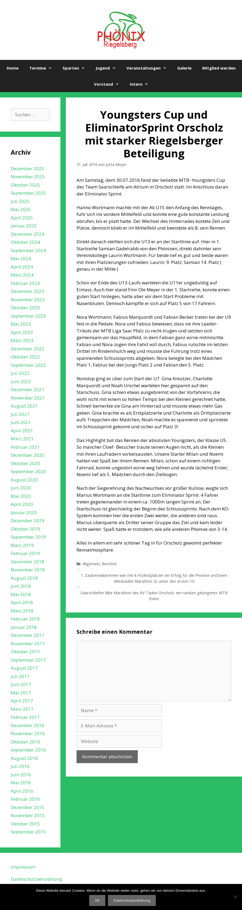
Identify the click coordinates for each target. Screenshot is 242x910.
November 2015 (28, 815)
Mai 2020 (21, 496)
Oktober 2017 (25, 651)
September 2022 (28, 365)
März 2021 (22, 439)
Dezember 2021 (27, 389)
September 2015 (28, 832)
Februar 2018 (25, 619)
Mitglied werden (219, 68)
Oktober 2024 (25, 242)
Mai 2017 (21, 693)
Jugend (108, 68)
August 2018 (24, 578)
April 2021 (22, 430)
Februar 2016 (25, 799)
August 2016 (24, 758)
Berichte (109, 563)
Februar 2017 (25, 717)
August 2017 (24, 668)
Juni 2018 (21, 586)
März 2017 (22, 709)
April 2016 (22, 791)
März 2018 (22, 611)
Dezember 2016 (27, 725)
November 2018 (28, 570)
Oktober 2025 (25, 185)
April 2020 (22, 504)
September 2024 (28, 250)
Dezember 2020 (27, 455)
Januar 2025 (24, 226)
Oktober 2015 (25, 824)
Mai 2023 (21, 324)
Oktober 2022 (25, 357)
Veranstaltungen (149, 68)
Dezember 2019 (27, 520)
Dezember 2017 (27, 635)
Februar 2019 (25, 553)
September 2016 (28, 750)
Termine (43, 68)
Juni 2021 (21, 422)
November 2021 (28, 398)
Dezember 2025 (27, 168)
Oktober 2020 (25, 463)
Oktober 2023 (25, 307)
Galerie (184, 68)
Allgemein (91, 563)
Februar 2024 (25, 283)
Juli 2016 (20, 766)
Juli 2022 (20, 373)
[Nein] (235, 897)
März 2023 (22, 340)
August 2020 (24, 480)
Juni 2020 (21, 488)
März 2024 (22, 275)
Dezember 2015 (27, 807)
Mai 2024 (21, 258)
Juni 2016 (21, 774)
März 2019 (22, 545)
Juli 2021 (20, 414)
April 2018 (22, 602)
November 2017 (28, 643)
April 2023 (22, 332)
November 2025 (28, 176)
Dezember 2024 (27, 234)
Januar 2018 (24, 627)
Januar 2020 (24, 512)
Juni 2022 (21, 381)
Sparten (76, 68)
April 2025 (22, 218)
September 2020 (28, 471)
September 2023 (28, 316)
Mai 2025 (21, 209)
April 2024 (22, 267)
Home (13, 68)
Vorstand (109, 84)
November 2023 (28, 299)
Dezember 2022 (27, 349)
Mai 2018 (21, 594)
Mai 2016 (21, 783)
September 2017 (28, 660)
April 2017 (22, 701)
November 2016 (28, 733)
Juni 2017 (21, 684)
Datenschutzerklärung (132, 900)
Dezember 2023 (27, 291)
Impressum (23, 867)
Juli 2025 (20, 201)
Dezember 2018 (27, 562)
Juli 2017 (20, 676)
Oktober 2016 (25, 742)
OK (97, 900)
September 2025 (28, 193)
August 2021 (24, 406)
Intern (142, 84)
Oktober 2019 (25, 529)
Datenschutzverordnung (36, 879)
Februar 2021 (25, 447)
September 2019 (28, 537)
